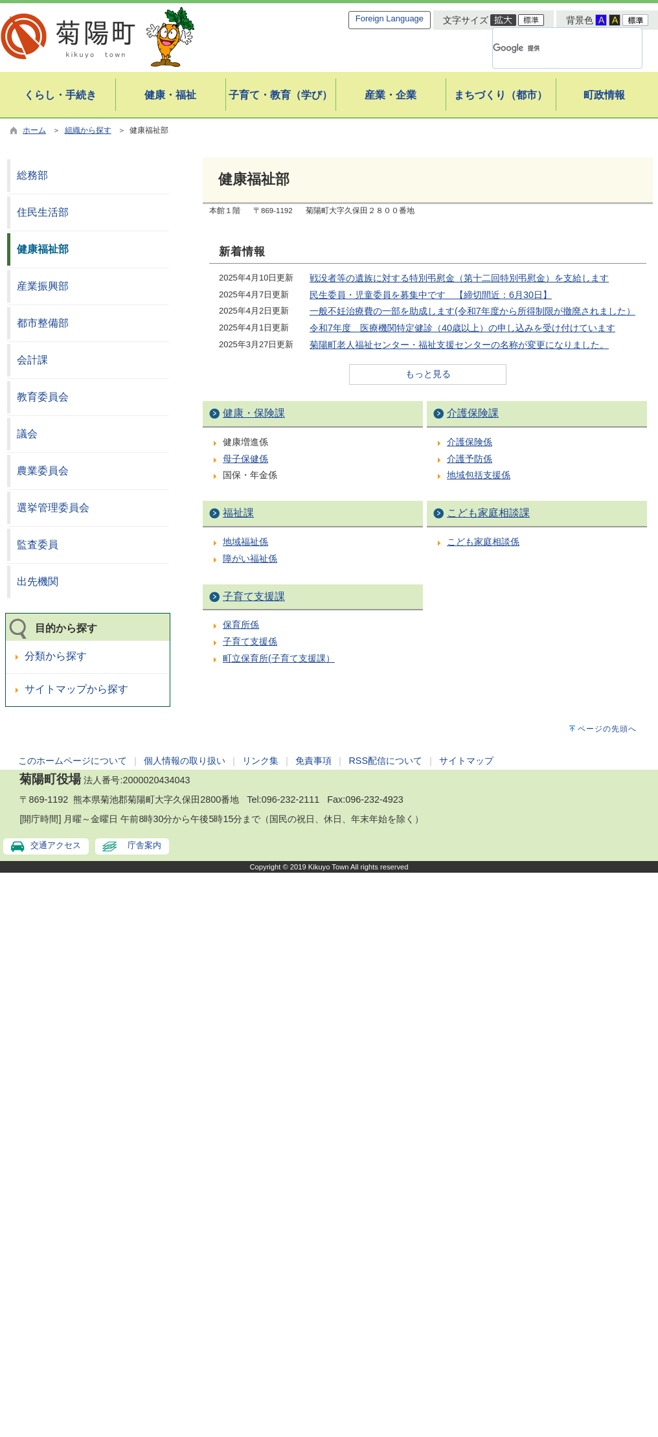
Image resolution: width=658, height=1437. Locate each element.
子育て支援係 (250, 641)
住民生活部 (43, 212)
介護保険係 (469, 442)
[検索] (552, 48)
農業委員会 (43, 470)
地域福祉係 (245, 541)
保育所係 (241, 624)
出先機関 (37, 581)
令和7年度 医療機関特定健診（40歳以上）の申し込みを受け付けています (462, 328)
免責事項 (313, 760)
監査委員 (37, 544)
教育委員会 (43, 396)
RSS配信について (385, 760)
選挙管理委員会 (53, 507)
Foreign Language (390, 18)
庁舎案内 (144, 845)
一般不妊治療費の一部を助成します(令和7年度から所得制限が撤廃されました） (472, 311)
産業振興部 (43, 286)
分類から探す (56, 655)
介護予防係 (469, 459)
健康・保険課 (254, 413)
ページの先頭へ (607, 729)
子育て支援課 (254, 596)
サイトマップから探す (76, 689)
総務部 (32, 175)
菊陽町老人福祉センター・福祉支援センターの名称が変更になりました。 (459, 344)
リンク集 (260, 760)
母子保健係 (245, 459)
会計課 (32, 359)
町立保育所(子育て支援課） (279, 658)
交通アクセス (55, 845)
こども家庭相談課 (488, 512)
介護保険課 (473, 413)
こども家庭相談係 (483, 541)
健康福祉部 (43, 249)
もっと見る (428, 374)
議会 (27, 433)
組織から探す (88, 130)
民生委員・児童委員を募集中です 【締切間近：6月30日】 (431, 295)
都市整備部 (43, 322)
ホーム (34, 130)
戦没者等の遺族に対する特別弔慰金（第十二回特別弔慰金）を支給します (459, 278)
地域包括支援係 (478, 475)
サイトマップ (466, 760)
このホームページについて (72, 760)
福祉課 (238, 512)
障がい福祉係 (250, 558)
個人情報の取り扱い (184, 760)
